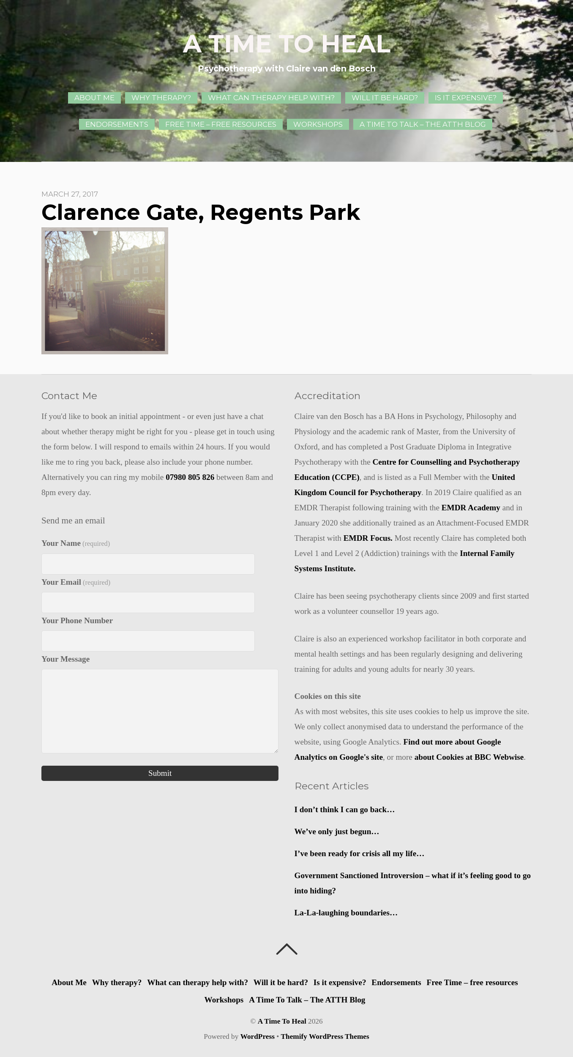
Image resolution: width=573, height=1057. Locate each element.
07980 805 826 (190, 477)
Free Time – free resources (220, 124)
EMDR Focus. (368, 538)
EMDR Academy (471, 507)
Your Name (75, 543)
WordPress (257, 1036)
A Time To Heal (282, 1021)
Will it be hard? (385, 97)
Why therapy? (161, 97)
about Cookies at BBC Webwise (469, 757)
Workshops (318, 124)
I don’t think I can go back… (345, 809)
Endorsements (116, 124)
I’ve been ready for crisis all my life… (360, 853)
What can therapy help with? (271, 97)
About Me (94, 97)
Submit (160, 773)
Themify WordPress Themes (325, 1036)
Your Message (65, 658)
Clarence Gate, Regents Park (200, 212)
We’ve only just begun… (337, 831)
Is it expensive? (466, 97)
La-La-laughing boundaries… (346, 912)
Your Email (75, 582)
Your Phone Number (77, 620)
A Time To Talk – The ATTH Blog (423, 124)
